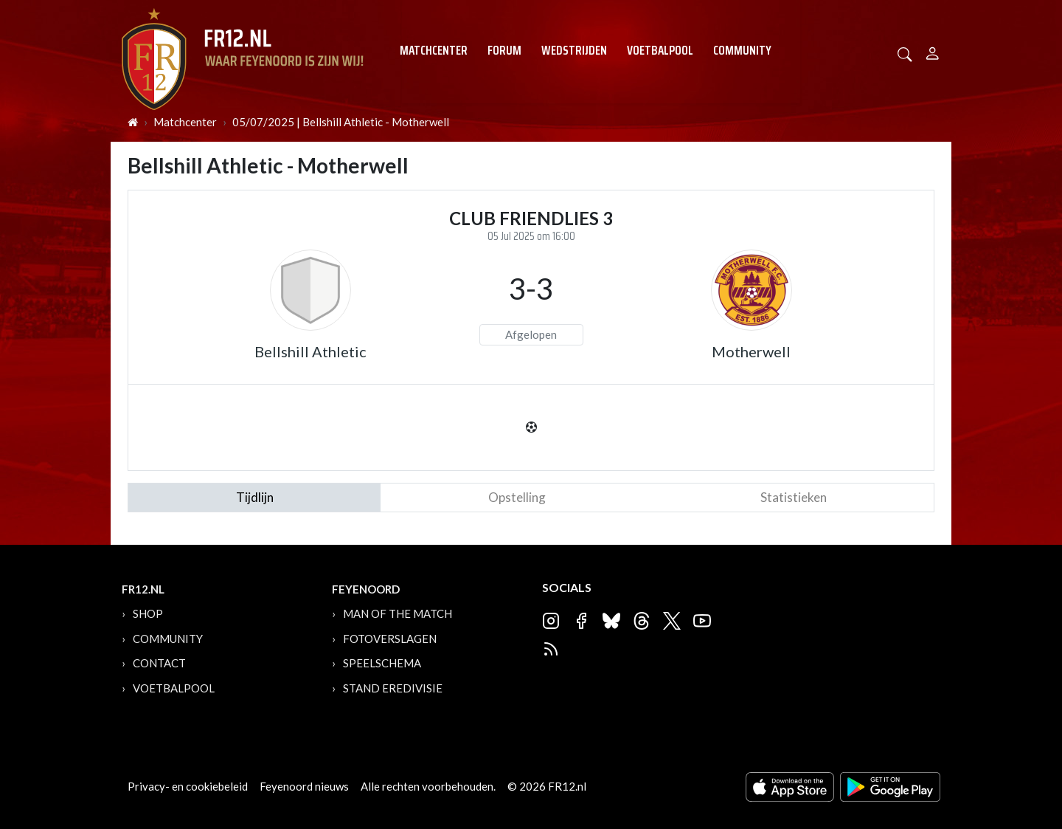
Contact (159, 663)
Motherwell (751, 351)
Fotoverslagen (390, 638)
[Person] (932, 51)
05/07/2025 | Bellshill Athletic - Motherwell (340, 121)
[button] (905, 53)
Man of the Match (397, 613)
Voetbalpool (660, 50)
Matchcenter (434, 50)
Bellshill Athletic (310, 351)
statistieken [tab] (793, 497)
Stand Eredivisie (392, 688)
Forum (504, 50)
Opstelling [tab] (517, 497)
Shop (148, 613)
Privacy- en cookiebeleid (188, 786)
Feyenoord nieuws (304, 786)
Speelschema (382, 663)
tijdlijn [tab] (255, 497)
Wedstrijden (574, 50)
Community (742, 50)
